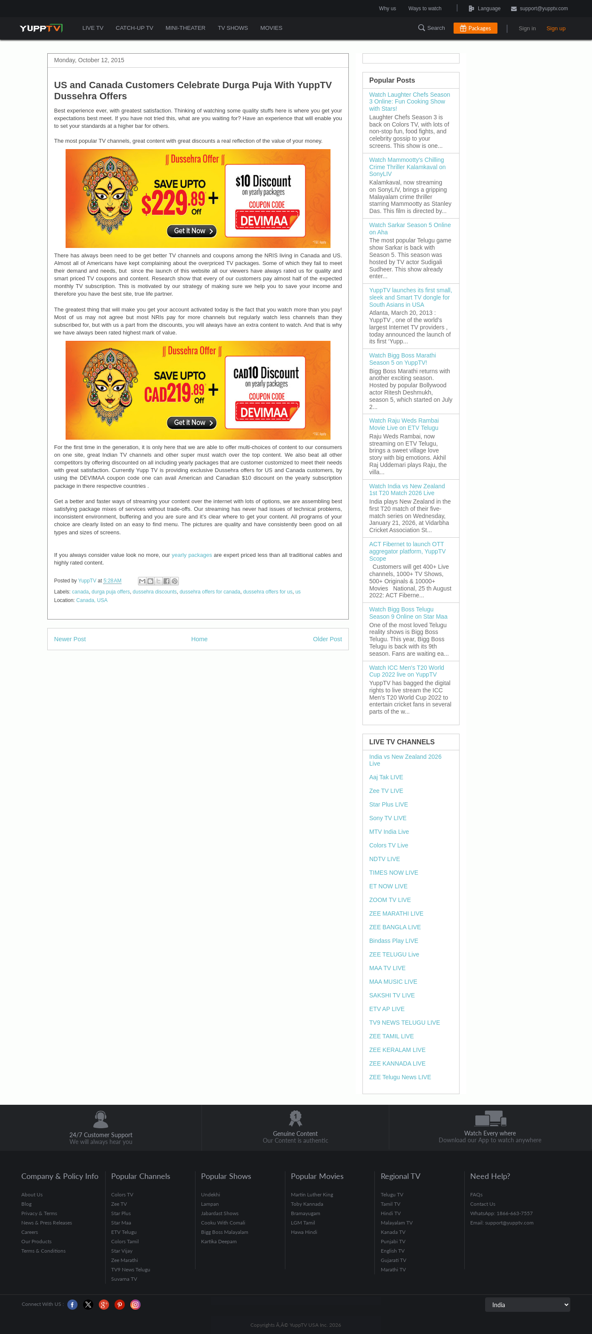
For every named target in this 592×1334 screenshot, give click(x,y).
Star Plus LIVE (388, 804)
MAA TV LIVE (387, 968)
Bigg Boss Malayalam (224, 1232)
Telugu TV (392, 1194)
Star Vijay (121, 1251)
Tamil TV (390, 1204)
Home (199, 639)
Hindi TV (391, 1213)
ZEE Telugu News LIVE (400, 1077)
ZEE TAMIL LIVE (391, 1036)
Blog (26, 1204)
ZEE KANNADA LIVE (397, 1063)
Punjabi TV (393, 1241)
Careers (29, 1232)
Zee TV (119, 1204)
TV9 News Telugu (130, 1269)
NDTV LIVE (384, 859)
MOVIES (270, 28)
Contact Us (482, 1204)
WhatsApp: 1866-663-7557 (501, 1213)
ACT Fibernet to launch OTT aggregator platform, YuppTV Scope (407, 551)
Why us (387, 9)
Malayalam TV (397, 1222)
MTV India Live (389, 831)
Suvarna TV (124, 1279)
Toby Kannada (307, 1204)
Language (465, 8)
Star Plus (121, 1213)
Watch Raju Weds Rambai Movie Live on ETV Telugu (404, 424)
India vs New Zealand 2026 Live (405, 760)
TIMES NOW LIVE (393, 872)
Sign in (527, 28)
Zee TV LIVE (386, 790)
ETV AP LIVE (387, 1009)
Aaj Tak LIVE (386, 777)
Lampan (210, 1204)
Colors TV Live (388, 845)
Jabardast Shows (220, 1213)
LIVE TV (93, 28)
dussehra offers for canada (210, 592)
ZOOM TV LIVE (390, 899)
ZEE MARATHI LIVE (396, 913)
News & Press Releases (46, 1222)
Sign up (556, 28)
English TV (393, 1251)
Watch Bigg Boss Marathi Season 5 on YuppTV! (402, 359)
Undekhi (210, 1194)
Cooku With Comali (223, 1222)
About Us (32, 1194)
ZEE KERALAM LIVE (397, 1049)
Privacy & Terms (39, 1213)
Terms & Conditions (43, 1251)
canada (80, 592)
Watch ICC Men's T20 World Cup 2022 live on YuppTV (406, 671)
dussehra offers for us (268, 592)
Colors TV (122, 1194)
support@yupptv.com (539, 9)
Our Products (36, 1241)
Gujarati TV (393, 1260)
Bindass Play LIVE (393, 940)
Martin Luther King (312, 1194)
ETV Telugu (124, 1232)
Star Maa (121, 1222)
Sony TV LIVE (388, 818)
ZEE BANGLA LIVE (395, 927)
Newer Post (70, 639)
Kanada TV (393, 1232)
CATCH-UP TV (133, 28)
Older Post (327, 639)
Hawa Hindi (304, 1232)
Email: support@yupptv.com (502, 1222)
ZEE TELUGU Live (394, 954)
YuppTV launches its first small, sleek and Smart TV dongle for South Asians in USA (410, 297)
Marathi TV (393, 1269)
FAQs (476, 1194)
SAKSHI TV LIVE (392, 995)
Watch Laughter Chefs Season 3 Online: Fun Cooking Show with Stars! (409, 101)
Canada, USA (91, 600)
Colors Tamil (125, 1241)
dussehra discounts (155, 592)
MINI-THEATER (184, 28)
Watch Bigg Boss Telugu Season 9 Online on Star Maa (408, 613)
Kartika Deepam (219, 1241)
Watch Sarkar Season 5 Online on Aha (410, 229)
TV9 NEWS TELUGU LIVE (404, 1022)
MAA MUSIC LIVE (393, 981)
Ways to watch (425, 9)
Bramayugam (305, 1213)
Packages (479, 28)
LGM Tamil (303, 1222)
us (298, 592)
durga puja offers (111, 592)
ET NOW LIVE (388, 886)
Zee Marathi (124, 1260)
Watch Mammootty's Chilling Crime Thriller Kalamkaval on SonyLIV (407, 167)
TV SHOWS (232, 28)
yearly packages (192, 555)
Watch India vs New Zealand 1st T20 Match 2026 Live (407, 490)
